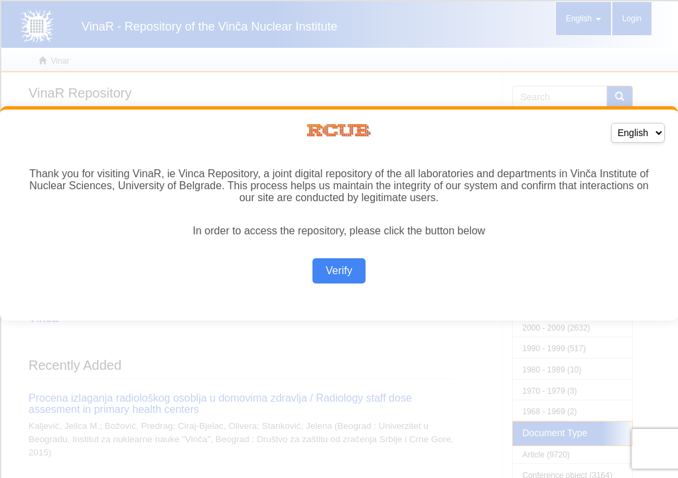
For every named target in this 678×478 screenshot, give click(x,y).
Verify (339, 270)
